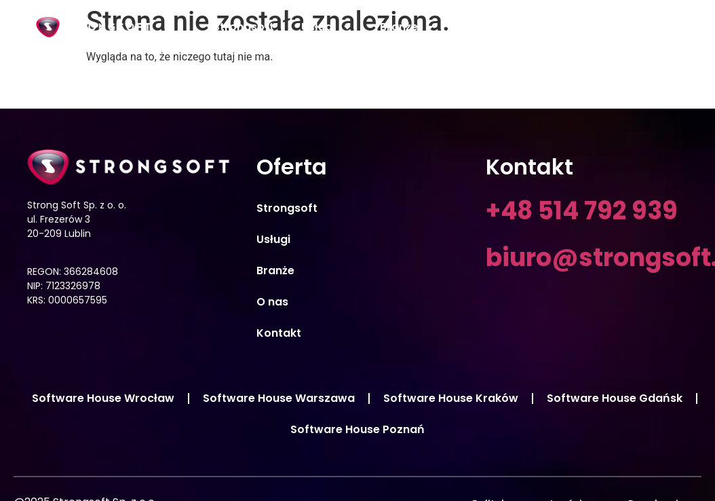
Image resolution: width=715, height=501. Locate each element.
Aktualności (554, 27)
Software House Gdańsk (614, 398)
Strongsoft (243, 27)
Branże (408, 27)
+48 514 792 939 (582, 210)
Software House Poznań (357, 429)
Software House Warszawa (279, 398)
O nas (479, 27)
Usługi (327, 27)
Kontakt (636, 27)
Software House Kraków (450, 398)
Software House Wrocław (103, 398)
